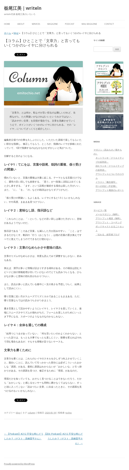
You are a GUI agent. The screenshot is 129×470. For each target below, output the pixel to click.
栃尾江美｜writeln (22, 8)
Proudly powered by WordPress (19, 463)
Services (36, 24)
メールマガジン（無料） (108, 214)
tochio (69, 412)
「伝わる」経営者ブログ (108, 234)
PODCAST (69, 24)
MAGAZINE (52, 24)
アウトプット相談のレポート (110, 190)
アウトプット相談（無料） (109, 218)
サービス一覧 (100, 210)
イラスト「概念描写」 (106, 182)
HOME (7, 24)
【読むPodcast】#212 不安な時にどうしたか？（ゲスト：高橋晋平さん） (63, 438)
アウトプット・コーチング (109, 222)
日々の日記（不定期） (106, 186)
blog (16, 33)
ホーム (7, 33)
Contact (109, 24)
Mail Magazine (89, 24)
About (20, 24)
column (31, 412)
